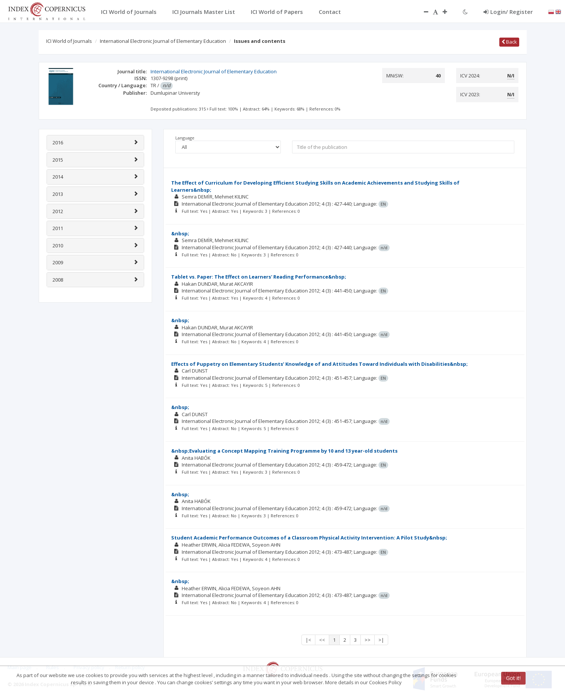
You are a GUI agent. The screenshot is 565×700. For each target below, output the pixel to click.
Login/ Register (508, 11)
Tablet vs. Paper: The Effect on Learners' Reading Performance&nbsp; (258, 276)
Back (509, 41)
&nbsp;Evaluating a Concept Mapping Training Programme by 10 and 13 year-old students (284, 450)
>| (381, 639)
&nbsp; (180, 233)
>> (368, 639)
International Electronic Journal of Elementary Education (163, 41)
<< (322, 639)
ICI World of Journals (69, 41)
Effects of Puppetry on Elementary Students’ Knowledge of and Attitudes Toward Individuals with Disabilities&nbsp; (319, 364)
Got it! (513, 678)
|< (308, 639)
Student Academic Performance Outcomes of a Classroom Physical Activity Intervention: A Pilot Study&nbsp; (309, 537)
